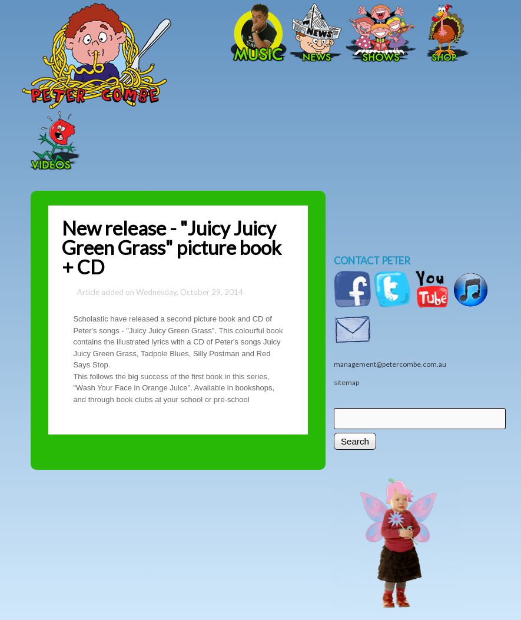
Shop (445, 33)
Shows (381, 33)
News (316, 33)
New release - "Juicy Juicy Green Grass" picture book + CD (171, 247)
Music (257, 33)
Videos (51, 142)
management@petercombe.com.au (390, 364)
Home (136, 33)
